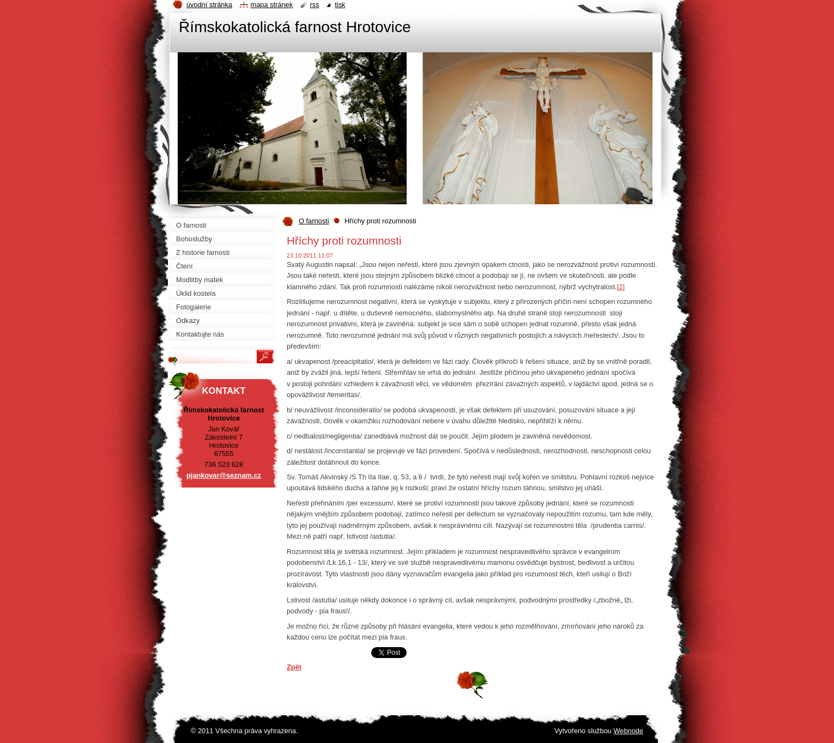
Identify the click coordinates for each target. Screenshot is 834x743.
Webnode (628, 731)
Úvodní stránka (209, 5)
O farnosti (314, 221)
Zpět (294, 667)
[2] (621, 287)
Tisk (340, 5)
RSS (314, 5)
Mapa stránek (272, 5)
